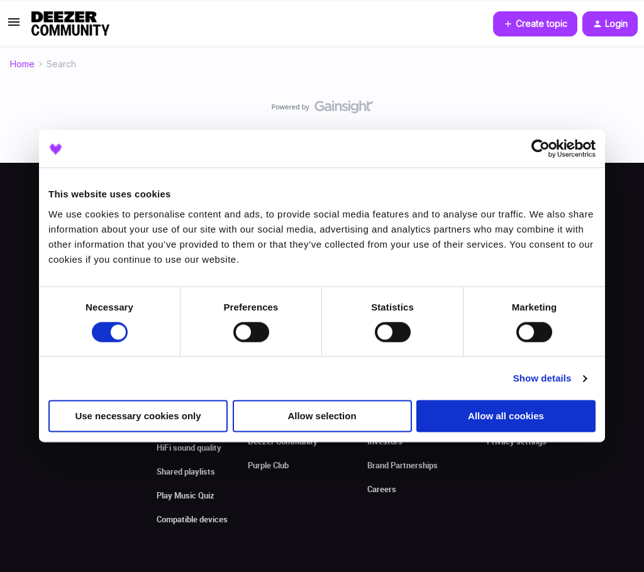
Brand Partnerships (402, 465)
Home (22, 63)
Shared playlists (186, 471)
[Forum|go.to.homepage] (70, 23)
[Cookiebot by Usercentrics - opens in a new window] (541, 148)
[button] (13, 26)
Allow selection (321, 416)
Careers (381, 489)
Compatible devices (192, 519)
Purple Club (268, 465)
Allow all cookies (506, 416)
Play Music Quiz (185, 495)
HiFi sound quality (189, 447)
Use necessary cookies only (138, 416)
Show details (542, 378)
